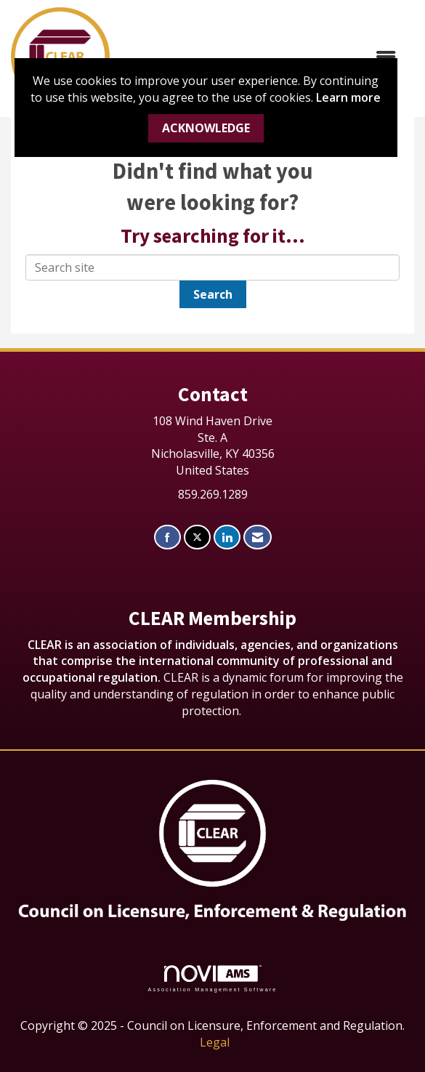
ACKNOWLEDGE (206, 128)
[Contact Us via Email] (257, 537)
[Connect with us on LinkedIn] (227, 537)
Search (212, 294)
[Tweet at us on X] (197, 537)
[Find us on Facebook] (167, 537)
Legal (215, 1042)
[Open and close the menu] (260, 57)
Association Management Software (212, 978)
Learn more (348, 97)
